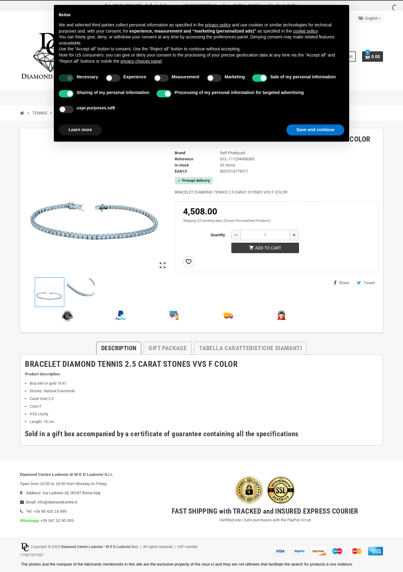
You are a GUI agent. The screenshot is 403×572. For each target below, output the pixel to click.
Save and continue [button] (315, 129)
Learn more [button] (80, 129)
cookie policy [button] (305, 31)
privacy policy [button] (218, 24)
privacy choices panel (141, 61)
